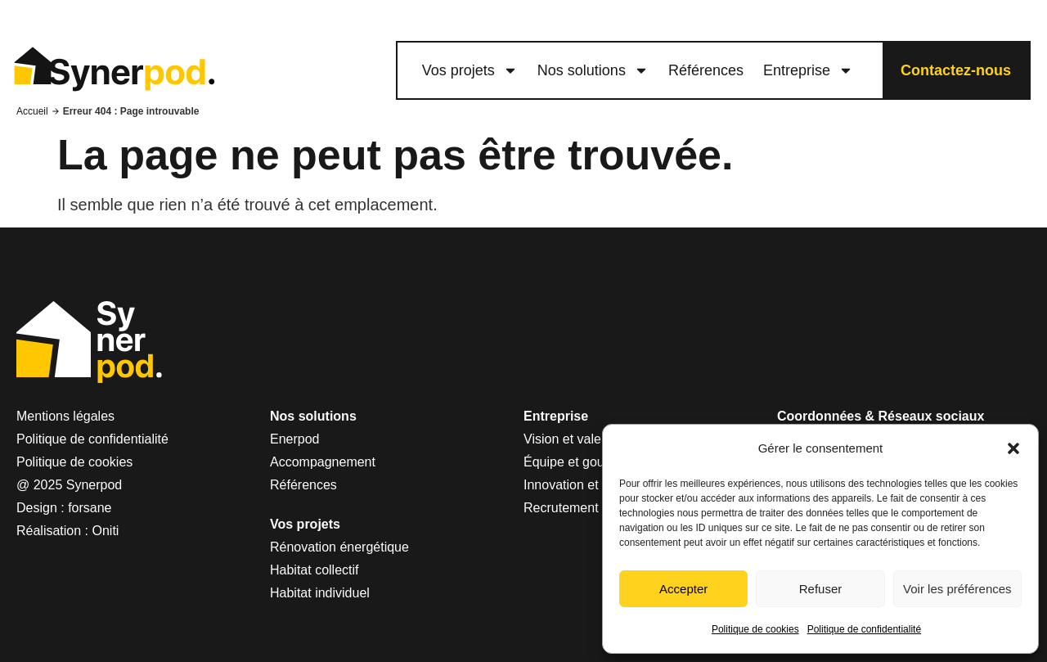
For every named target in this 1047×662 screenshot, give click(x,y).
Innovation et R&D (577, 485)
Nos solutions (593, 70)
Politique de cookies (755, 629)
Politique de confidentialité (864, 629)
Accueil (32, 111)
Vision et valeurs (571, 439)
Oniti (105, 531)
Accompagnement (322, 462)
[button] (1013, 448)
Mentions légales (65, 416)
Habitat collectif (314, 570)
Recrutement (561, 508)
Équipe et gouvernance (591, 462)
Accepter (683, 589)
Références (706, 70)
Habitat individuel (320, 593)
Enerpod (295, 439)
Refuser (821, 589)
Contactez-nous (956, 70)
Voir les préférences (957, 589)
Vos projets (470, 70)
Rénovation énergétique (339, 547)
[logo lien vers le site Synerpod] (113, 70)
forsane (89, 508)
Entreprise (808, 70)
